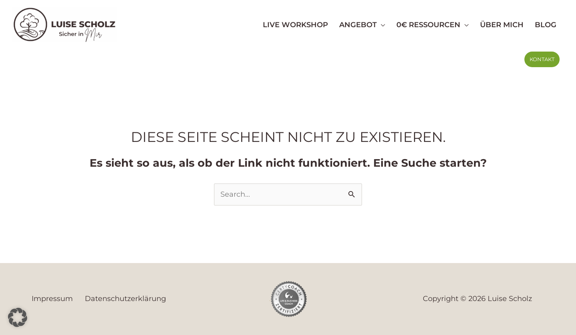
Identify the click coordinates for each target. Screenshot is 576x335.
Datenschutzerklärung (125, 298)
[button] (542, 59)
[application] (381, 25)
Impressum (52, 298)
